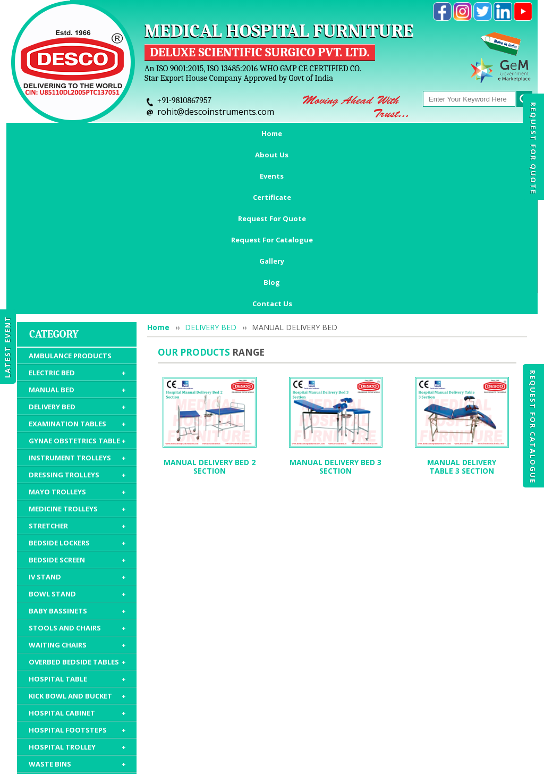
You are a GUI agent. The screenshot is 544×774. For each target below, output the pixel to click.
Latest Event (7, 347)
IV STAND (77, 428)
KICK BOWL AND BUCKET (77, 547)
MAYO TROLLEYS (77, 343)
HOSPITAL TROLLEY (77, 598)
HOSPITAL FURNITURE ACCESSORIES (77, 654)
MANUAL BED (77, 240)
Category (54, 185)
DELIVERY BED (77, 258)
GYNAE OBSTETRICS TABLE (77, 292)
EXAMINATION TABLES (77, 275)
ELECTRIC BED (77, 223)
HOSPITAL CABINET (77, 564)
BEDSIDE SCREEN (77, 411)
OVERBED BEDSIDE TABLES (77, 513)
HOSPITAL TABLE (77, 530)
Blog (495, 133)
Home (50, 133)
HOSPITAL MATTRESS (77, 632)
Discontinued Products (424, 712)
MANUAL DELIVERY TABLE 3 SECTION (461, 317)
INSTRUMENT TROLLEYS (77, 309)
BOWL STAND (77, 445)
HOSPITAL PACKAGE (77, 676)
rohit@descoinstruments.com (215, 111)
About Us (99, 133)
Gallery (452, 133)
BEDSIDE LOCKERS (77, 394)
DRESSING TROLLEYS (77, 326)
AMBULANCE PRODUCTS (70, 207)
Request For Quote (533, 148)
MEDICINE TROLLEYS (77, 360)
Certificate (204, 133)
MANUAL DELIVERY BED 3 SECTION (335, 317)
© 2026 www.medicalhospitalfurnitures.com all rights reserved (114, 760)
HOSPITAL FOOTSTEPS (77, 581)
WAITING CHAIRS (77, 496)
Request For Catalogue (533, 427)
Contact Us (272, 154)
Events (151, 133)
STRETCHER (77, 377)
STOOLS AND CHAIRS (77, 479)
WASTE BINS (77, 615)
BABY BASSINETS (77, 462)
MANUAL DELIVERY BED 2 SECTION (210, 317)
